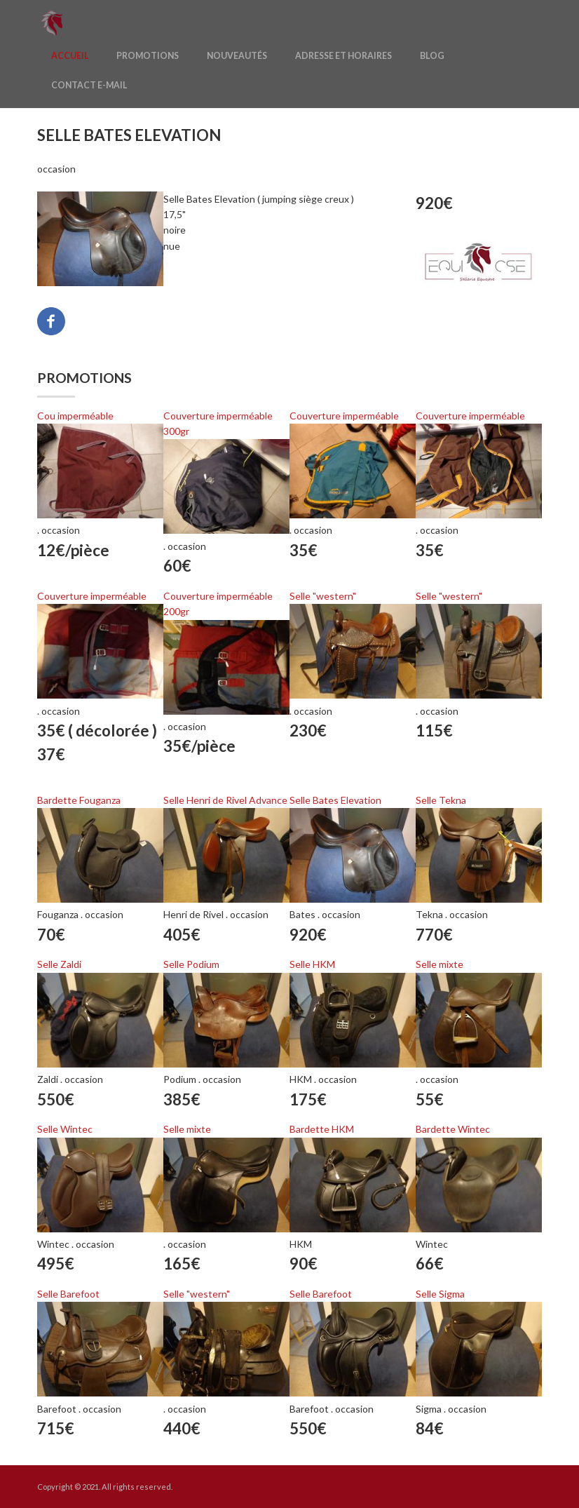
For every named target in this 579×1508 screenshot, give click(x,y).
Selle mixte (439, 964)
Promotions (147, 56)
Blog (432, 56)
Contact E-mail (89, 85)
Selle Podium (191, 964)
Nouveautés (237, 56)
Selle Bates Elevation (335, 800)
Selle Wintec (65, 1129)
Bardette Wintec (453, 1129)
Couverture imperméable (344, 416)
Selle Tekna (441, 800)
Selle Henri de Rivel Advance (225, 800)
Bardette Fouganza (79, 800)
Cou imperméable (75, 416)
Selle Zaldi (59, 964)
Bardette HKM (322, 1129)
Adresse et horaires (343, 56)
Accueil (69, 56)
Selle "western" (323, 596)
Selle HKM (312, 964)
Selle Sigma (440, 1294)
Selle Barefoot (68, 1294)
